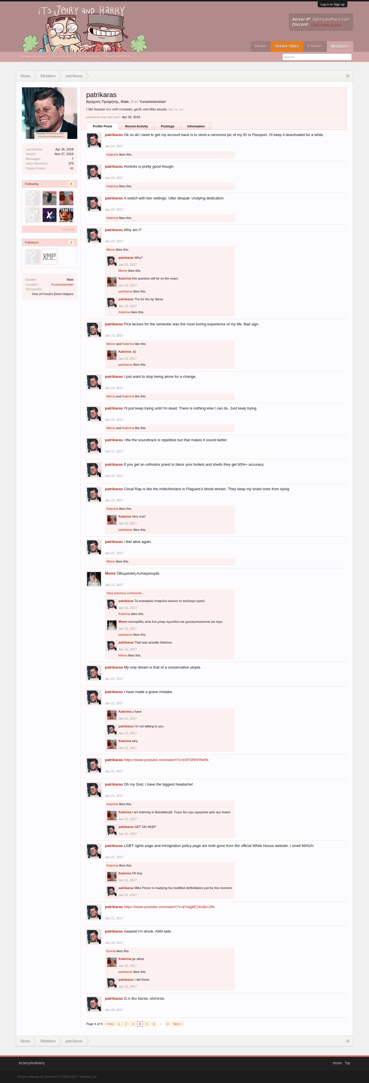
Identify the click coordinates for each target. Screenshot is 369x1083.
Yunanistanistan (62, 284)
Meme (110, 249)
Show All (68, 229)
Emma (111, 951)
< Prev (109, 1024)
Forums (315, 46)
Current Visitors (63, 57)
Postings (167, 126)
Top (347, 1063)
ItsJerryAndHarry (32, 1063)
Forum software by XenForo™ (57, 1076)
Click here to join (325, 24)
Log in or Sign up (332, 4)
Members (340, 46)
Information (196, 126)
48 (72, 168)
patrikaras (114, 135)
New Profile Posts (118, 57)
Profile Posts (102, 126)
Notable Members (33, 57)
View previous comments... (125, 593)
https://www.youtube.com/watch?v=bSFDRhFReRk (166, 760)
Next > (177, 1024)
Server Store (287, 46)
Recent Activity (89, 57)
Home (260, 46)
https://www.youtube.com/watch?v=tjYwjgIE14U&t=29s (169, 907)
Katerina (112, 154)
